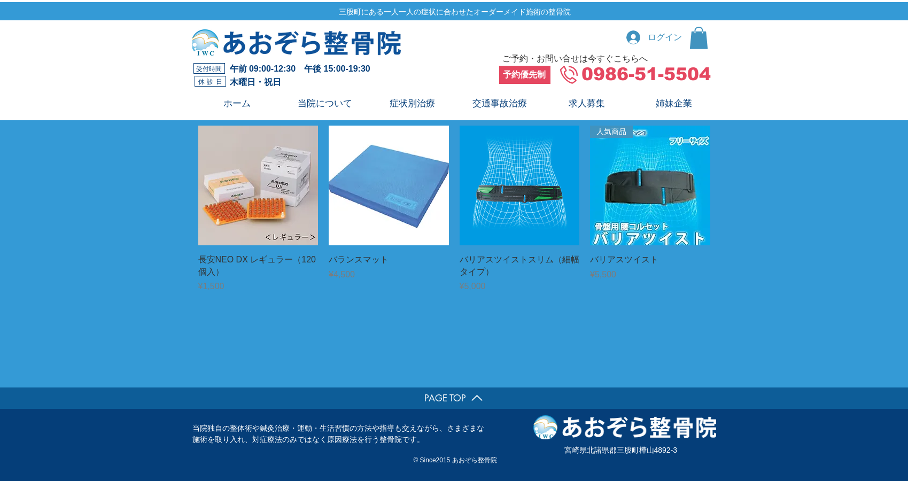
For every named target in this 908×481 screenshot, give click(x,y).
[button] (698, 38)
